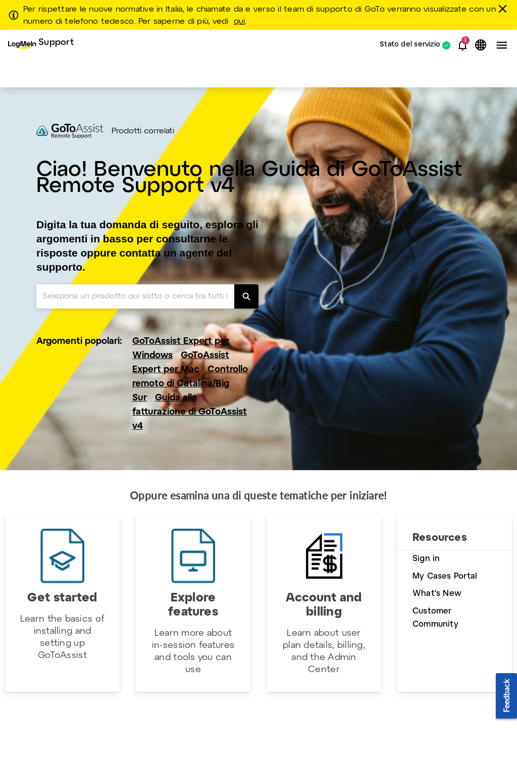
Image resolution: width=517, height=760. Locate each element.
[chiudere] (504, 8)
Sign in (426, 559)
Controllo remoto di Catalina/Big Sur (190, 384)
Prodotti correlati (143, 131)
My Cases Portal (444, 576)
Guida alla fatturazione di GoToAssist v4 (189, 412)
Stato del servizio (410, 45)
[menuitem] (41, 45)
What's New (436, 593)
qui (239, 22)
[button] (462, 45)
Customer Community (435, 618)
